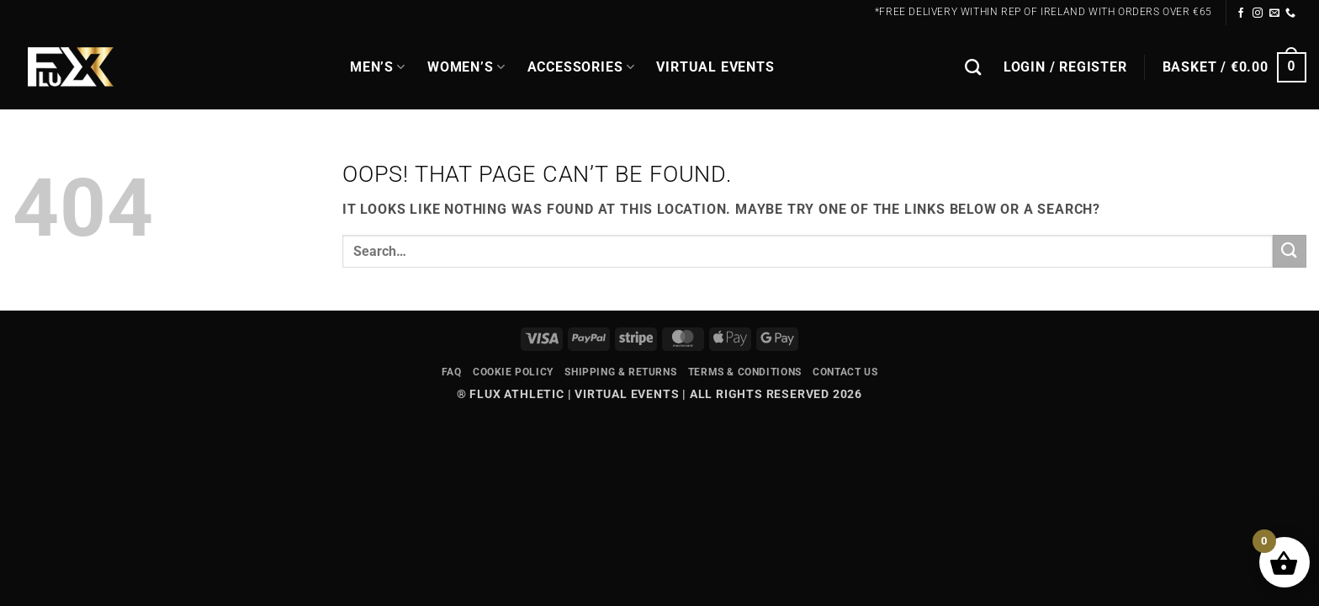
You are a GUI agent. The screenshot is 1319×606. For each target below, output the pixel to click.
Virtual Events (715, 67)
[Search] (973, 67)
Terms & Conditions (745, 372)
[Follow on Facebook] (1241, 13)
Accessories (581, 67)
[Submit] (1289, 251)
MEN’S (377, 67)
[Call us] (1290, 13)
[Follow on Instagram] (1258, 13)
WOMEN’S (466, 67)
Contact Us (845, 372)
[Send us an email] (1274, 13)
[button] (1065, 67)
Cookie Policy (513, 372)
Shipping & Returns (620, 372)
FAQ (452, 372)
